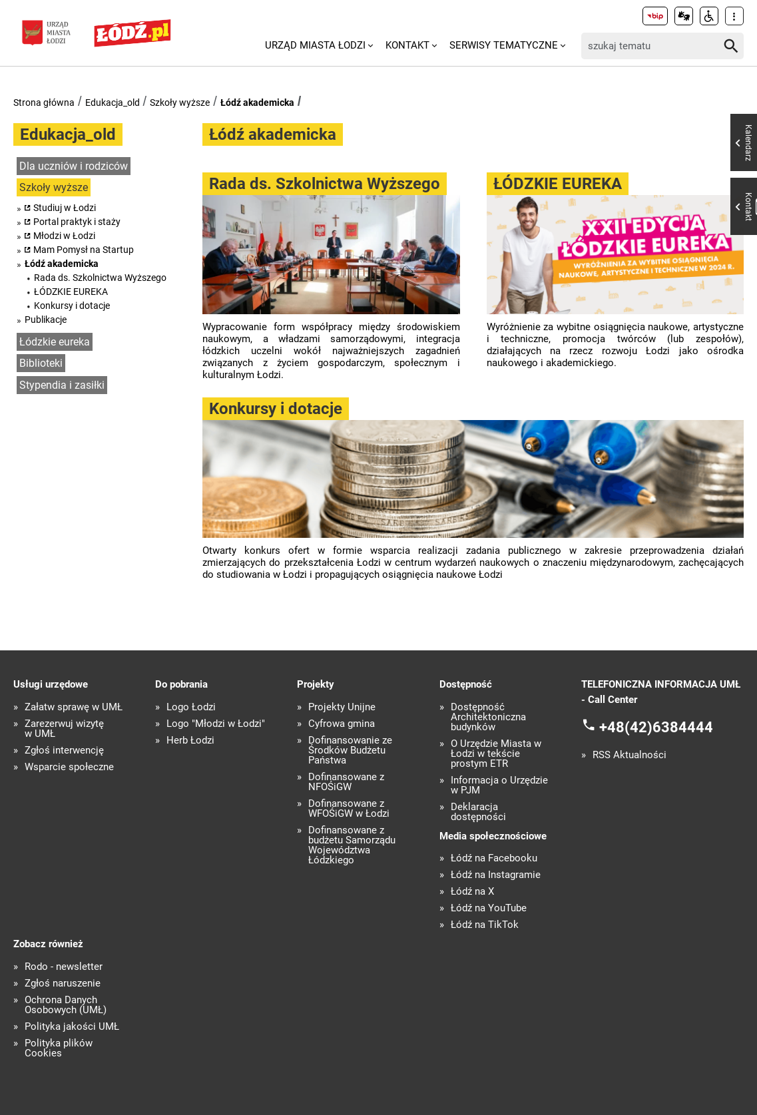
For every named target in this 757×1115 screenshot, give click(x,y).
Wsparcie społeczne (69, 767)
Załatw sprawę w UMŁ (74, 707)
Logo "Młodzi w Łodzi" (215, 724)
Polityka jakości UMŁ (72, 1027)
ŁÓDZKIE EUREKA (71, 291)
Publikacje (46, 319)
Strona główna (44, 102)
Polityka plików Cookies (59, 1048)
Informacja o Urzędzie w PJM (499, 785)
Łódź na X (472, 892)
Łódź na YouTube (489, 908)
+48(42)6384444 (656, 727)
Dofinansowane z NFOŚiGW (346, 782)
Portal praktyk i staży (77, 221)
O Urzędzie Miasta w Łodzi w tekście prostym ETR (496, 754)
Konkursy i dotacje (72, 305)
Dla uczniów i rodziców (73, 166)
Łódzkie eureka (54, 341)
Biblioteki (41, 363)
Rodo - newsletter (64, 967)
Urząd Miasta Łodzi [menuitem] (315, 45)
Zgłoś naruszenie (63, 984)
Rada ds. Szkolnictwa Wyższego (100, 277)
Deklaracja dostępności (478, 812)
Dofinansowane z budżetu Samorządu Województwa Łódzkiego (351, 845)
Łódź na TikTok (485, 925)
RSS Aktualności (629, 755)
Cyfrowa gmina (341, 724)
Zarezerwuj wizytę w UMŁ (64, 729)
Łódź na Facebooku (494, 858)
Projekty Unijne (342, 707)
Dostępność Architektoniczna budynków (488, 717)
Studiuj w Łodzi (64, 207)
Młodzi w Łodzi (64, 235)
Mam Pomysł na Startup (83, 249)
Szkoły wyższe (180, 102)
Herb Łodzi (190, 741)
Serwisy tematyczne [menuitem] (503, 45)
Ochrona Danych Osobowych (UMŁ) (66, 1005)
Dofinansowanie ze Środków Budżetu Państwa (350, 751)
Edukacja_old (112, 102)
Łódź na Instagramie (496, 875)
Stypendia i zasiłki (62, 385)
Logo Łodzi (191, 707)
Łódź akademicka (257, 102)
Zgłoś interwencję (64, 751)
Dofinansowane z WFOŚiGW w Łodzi (348, 809)
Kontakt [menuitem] (407, 45)
